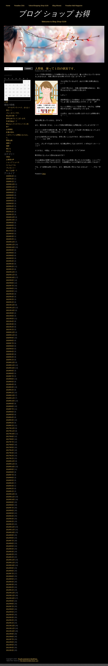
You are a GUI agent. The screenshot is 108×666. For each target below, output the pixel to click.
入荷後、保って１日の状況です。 (56, 68)
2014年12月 (10, 527)
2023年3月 (10, 264)
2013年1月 (10, 590)
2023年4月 (10, 261)
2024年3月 (10, 236)
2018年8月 (10, 406)
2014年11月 (10, 530)
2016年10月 (10, 466)
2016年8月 (10, 472)
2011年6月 (10, 642)
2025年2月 (10, 212)
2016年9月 (10, 469)
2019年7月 (10, 376)
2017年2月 (10, 456)
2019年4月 (10, 384)
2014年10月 (10, 532)
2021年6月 (10, 316)
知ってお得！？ (11, 170)
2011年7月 (10, 639)
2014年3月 (10, 551)
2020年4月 (10, 351)
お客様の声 (10, 159)
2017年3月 (10, 453)
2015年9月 (10, 502)
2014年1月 (10, 557)
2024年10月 (10, 220)
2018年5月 (10, 414)
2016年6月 (10, 477)
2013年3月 (10, 584)
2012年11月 (10, 595)
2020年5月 (10, 349)
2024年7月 (10, 228)
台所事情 (9, 129)
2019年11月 (10, 365)
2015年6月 (10, 510)
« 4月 (6, 102)
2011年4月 (10, 647)
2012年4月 (10, 615)
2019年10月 (10, 368)
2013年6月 (10, 576)
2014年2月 (10, 554)
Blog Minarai (56, 6)
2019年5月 (10, 382)
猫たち (8, 149)
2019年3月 (10, 387)
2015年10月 (10, 499)
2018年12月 (10, 395)
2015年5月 (10, 513)
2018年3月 (10, 420)
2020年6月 (10, 346)
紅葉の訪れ (10, 132)
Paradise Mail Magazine (73, 6)
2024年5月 (10, 233)
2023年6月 (10, 255)
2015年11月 (10, 497)
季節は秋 (9, 140)
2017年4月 (10, 450)
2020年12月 (10, 332)
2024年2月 (10, 239)
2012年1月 (10, 623)
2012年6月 (10, 609)
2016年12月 (10, 461)
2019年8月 (10, 373)
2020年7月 (10, 343)
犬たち (8, 151)
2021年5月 (10, 318)
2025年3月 (10, 209)
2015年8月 (10, 505)
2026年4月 (10, 176)
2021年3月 (10, 324)
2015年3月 (10, 519)
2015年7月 (10, 508)
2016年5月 (10, 480)
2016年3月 (10, 486)
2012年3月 (10, 617)
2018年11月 (10, 398)
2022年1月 (10, 302)
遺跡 (7, 146)
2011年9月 (10, 634)
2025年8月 (10, 195)
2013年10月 (10, 565)
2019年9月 (10, 371)
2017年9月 (10, 436)
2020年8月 (10, 340)
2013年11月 (10, 562)
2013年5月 (10, 579)
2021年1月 (10, 329)
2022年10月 (10, 277)
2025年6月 (10, 201)
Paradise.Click (19, 6)
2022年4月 (10, 294)
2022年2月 (10, 299)
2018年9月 (10, 403)
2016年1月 (10, 491)
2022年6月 (10, 288)
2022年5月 (10, 291)
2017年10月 (10, 434)
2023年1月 (10, 269)
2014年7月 (10, 541)
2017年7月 (10, 442)
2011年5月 (10, 645)
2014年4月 (10, 549)
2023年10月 (10, 247)
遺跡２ (8, 143)
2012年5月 (10, 612)
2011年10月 (10, 631)
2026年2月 (10, 179)
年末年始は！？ (11, 121)
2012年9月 (10, 601)
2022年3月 (10, 297)
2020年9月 (10, 338)
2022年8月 (10, 283)
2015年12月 (10, 494)
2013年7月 (10, 573)
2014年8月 (10, 538)
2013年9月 (10, 568)
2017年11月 (10, 431)
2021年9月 (10, 313)
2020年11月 (10, 335)
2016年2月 (10, 488)
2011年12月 (10, 625)
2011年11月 (10, 628)
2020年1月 (10, 360)
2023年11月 (10, 244)
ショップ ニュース (12, 162)
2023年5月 (10, 258)
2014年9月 (10, 535)
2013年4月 (10, 582)
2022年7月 (10, 286)
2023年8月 (10, 253)
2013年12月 (10, 560)
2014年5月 (10, 546)
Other (44, 174)
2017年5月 (10, 447)
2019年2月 (10, 390)
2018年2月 (10, 423)
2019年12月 (10, 362)
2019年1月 (10, 392)
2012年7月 (10, 606)
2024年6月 (10, 231)
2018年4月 (10, 417)
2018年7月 (10, 409)
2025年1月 (10, 214)
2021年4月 (10, 321)
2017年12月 (10, 428)
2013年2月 (10, 587)
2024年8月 (10, 225)
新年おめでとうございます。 (16, 118)
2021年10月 (10, 310)
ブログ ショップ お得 (54, 13)
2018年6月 (10, 412)
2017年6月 (10, 445)
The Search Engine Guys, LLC (29, 661)
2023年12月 (10, 242)
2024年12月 (10, 217)
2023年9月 (10, 250)
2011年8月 (10, 636)
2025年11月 (10, 187)
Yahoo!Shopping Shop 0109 (38, 6)
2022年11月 (10, 275)
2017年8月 (10, 439)
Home (8, 6)
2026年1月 (10, 181)
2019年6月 (10, 379)
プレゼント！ (11, 168)
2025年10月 (10, 190)
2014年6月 (10, 543)
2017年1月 (10, 458)
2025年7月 (10, 198)
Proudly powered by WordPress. (28, 659)
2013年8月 (10, 571)
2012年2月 (10, 620)
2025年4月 (10, 206)
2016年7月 (10, 475)
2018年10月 (10, 401)
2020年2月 (10, 357)
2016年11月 (10, 464)
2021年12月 (10, 305)
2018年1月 (10, 425)
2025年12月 (10, 184)
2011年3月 (10, 650)
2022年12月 (10, 272)
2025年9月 (10, 192)
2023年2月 (10, 266)
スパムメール (11, 165)
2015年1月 (10, 524)
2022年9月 (10, 280)
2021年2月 (10, 327)
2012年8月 (10, 604)
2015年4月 (10, 516)
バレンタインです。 (13, 113)
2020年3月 (10, 354)
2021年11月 (10, 308)
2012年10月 (10, 598)
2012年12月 (10, 593)
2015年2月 (10, 521)
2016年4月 (10, 483)
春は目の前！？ (11, 116)
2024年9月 (10, 223)
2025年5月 (10, 203)
